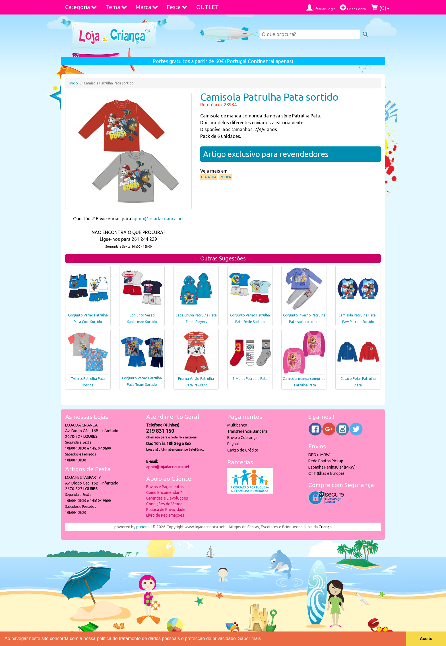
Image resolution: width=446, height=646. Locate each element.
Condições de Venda (164, 504)
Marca (147, 7)
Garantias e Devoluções (167, 498)
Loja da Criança (318, 527)
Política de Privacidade (165, 509)
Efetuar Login (321, 7)
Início (73, 83)
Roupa (225, 177)
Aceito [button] (426, 638)
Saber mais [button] (249, 638)
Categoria (81, 7)
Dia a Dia (208, 177)
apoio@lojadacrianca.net (158, 218)
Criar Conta (353, 7)
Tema (116, 7)
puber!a (143, 527)
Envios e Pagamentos (165, 486)
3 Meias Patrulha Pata (250, 378)
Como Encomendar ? (164, 492)
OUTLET (207, 7)
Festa (177, 7)
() (380, 7)
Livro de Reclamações (165, 515)
